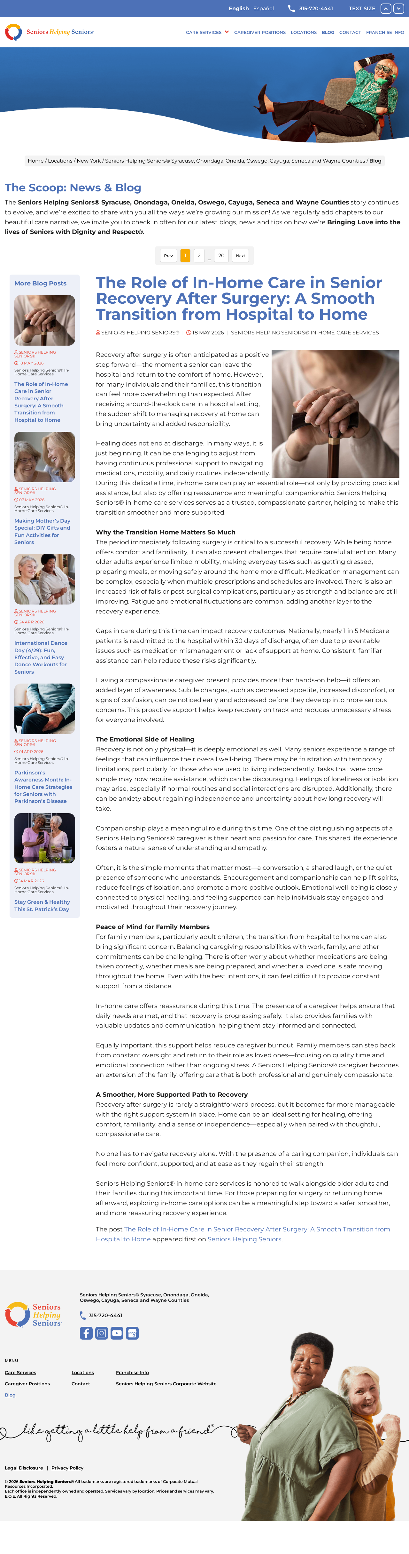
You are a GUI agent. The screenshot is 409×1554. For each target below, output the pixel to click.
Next (240, 255)
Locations (304, 32)
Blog (328, 32)
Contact (350, 32)
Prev (168, 255)
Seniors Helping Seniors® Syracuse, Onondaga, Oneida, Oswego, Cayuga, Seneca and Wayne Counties (235, 161)
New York (89, 161)
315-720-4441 (310, 8)
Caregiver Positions (260, 32)
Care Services (203, 32)
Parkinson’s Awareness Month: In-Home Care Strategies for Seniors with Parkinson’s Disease (43, 787)
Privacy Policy (67, 1468)
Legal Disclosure (24, 1468)
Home (36, 161)
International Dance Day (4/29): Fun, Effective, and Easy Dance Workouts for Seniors (40, 657)
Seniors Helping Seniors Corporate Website (166, 1384)
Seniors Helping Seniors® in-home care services (42, 372)
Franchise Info (385, 32)
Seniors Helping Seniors (245, 1239)
